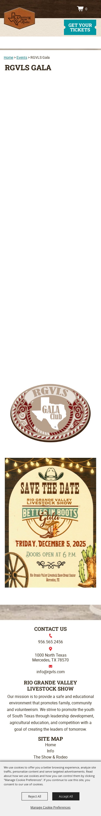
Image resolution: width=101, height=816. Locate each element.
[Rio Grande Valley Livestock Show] (19, 18)
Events (21, 57)
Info (50, 751)
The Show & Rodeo (50, 757)
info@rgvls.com (51, 671)
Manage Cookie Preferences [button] (50, 807)
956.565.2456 (50, 642)
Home (8, 57)
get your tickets (80, 27)
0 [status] (86, 8)
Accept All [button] (66, 796)
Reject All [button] (34, 796)
